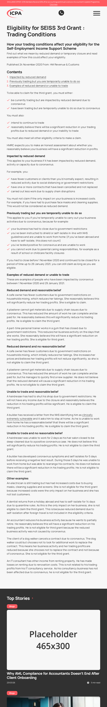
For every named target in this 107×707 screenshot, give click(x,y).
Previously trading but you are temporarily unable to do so (45, 81)
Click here (53, 4)
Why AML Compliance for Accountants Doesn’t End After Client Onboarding (53, 675)
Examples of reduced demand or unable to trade (39, 85)
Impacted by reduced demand (28, 77)
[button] (96, 13)
